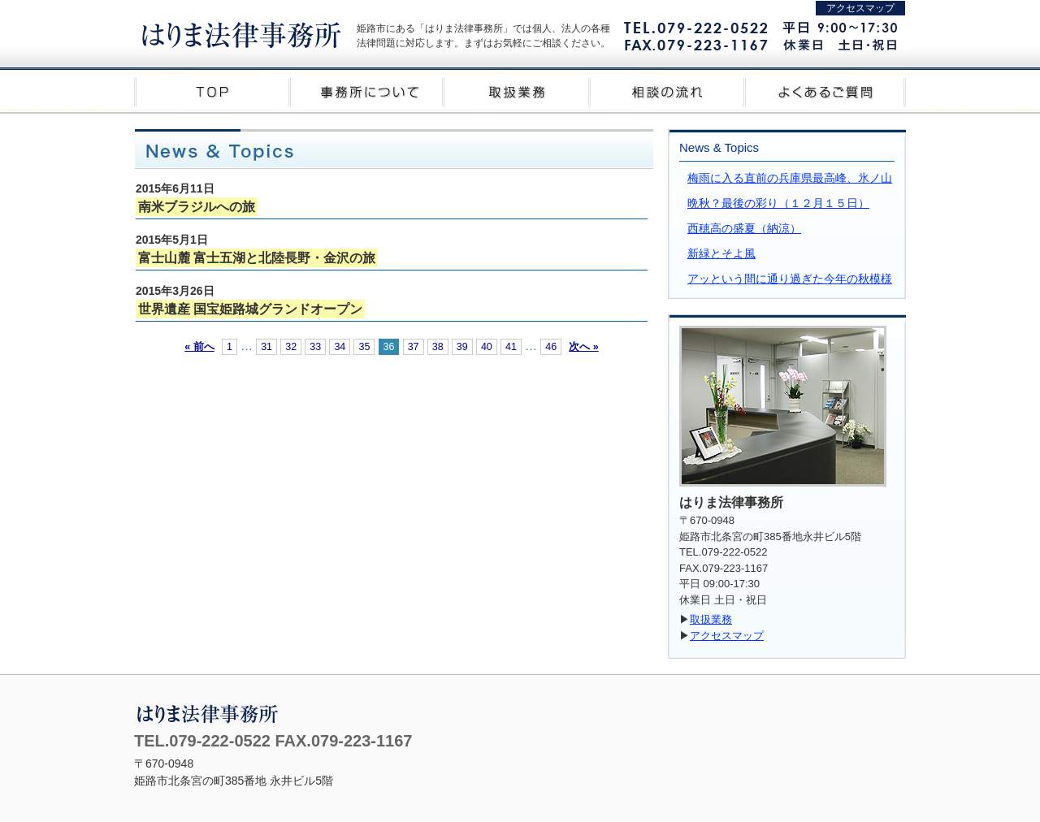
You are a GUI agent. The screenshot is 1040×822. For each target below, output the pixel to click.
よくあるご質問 (829, 91)
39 (462, 347)
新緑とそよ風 (721, 253)
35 (364, 347)
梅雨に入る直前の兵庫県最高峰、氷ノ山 (789, 177)
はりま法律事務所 (241, 33)
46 (551, 347)
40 (486, 347)
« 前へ (199, 347)
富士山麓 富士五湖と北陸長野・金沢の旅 (256, 258)
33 (315, 347)
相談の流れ (674, 91)
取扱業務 (520, 91)
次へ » (583, 347)
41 (511, 347)
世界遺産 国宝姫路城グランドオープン (250, 309)
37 (413, 347)
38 (438, 347)
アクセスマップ (860, 8)
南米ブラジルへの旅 (196, 207)
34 (339, 347)
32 (291, 347)
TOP (211, 91)
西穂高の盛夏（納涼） (744, 228)
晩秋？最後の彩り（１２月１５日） (778, 203)
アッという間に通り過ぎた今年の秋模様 (789, 278)
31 (266, 347)
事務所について (365, 91)
